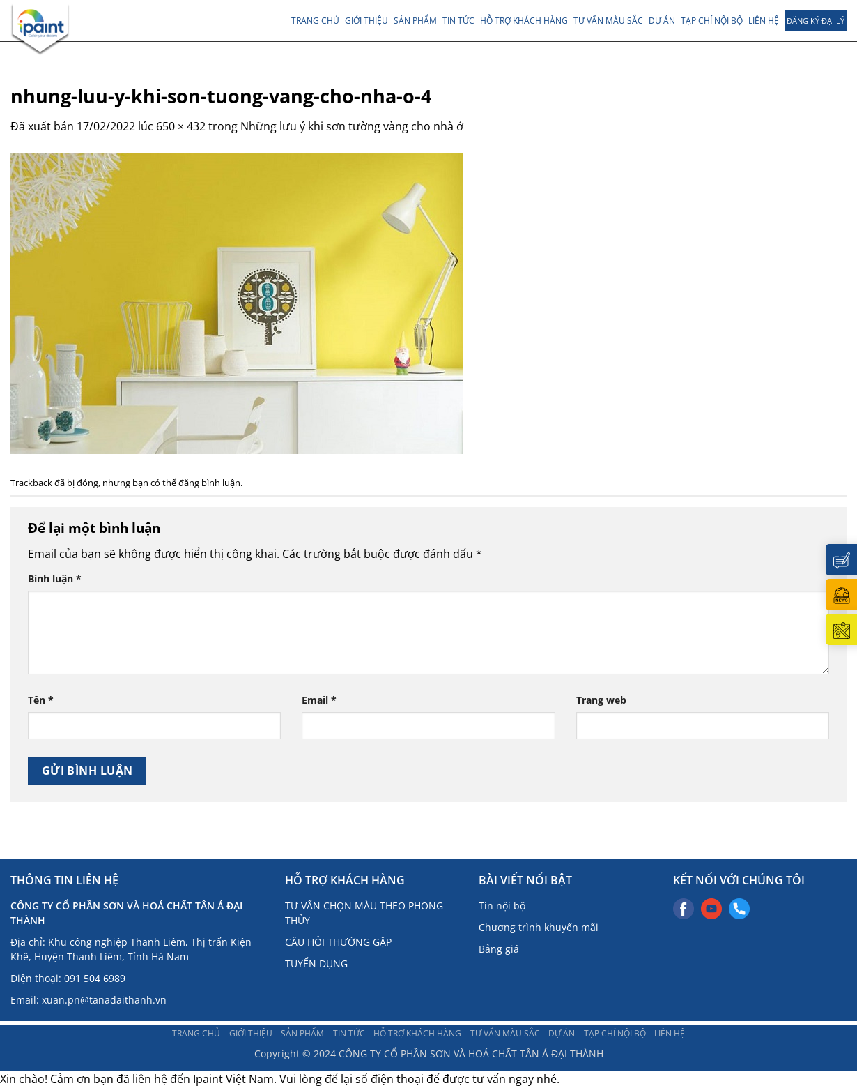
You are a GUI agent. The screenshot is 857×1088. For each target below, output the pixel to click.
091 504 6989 (94, 978)
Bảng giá (499, 948)
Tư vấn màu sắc (608, 21)
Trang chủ (315, 21)
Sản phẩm (415, 21)
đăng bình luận (209, 482)
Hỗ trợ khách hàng (524, 21)
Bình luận (55, 578)
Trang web (601, 700)
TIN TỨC (458, 21)
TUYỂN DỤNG (316, 963)
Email (319, 700)
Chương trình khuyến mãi (539, 927)
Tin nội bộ (502, 905)
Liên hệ (763, 21)
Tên (41, 700)
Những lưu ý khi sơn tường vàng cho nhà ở (351, 126)
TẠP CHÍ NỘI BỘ (712, 21)
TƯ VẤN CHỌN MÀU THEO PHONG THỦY (364, 913)
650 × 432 (181, 126)
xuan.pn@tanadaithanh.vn (104, 999)
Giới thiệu (366, 21)
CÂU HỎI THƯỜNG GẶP (338, 942)
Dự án (662, 21)
